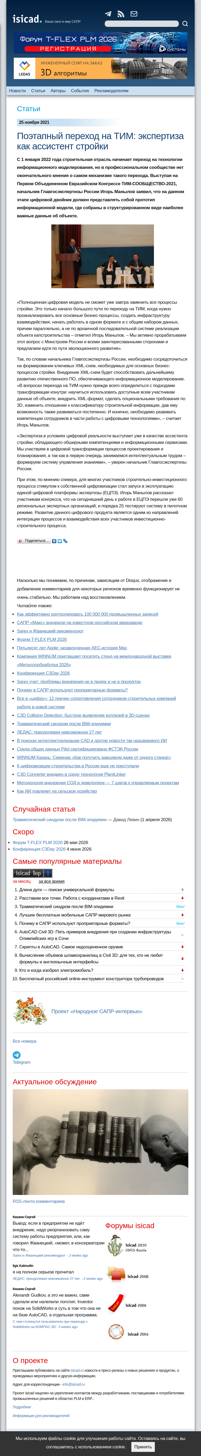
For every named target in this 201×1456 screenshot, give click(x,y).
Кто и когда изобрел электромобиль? (56, 970)
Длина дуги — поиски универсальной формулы (66, 889)
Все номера (24, 1041)
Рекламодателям (111, 90)
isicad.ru (77, 1370)
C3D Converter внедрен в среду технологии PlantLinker (71, 774)
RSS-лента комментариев (39, 1201)
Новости (17, 90)
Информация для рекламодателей (41, 1416)
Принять (143, 1446)
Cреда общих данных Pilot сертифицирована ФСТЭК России (77, 749)
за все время (52, 881)
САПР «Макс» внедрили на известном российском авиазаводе (79, 622)
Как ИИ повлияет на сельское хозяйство (57, 791)
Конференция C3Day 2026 (43, 673)
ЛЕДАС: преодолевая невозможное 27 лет (59, 732)
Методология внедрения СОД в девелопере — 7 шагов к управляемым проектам (98, 782)
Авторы (58, 90)
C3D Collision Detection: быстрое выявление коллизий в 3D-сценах (83, 715)
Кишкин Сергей (24, 1217)
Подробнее (22, 1407)
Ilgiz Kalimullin (23, 1266)
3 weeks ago (67, 1327)
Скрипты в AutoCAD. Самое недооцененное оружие (71, 946)
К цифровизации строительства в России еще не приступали (78, 765)
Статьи (38, 90)
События (80, 90)
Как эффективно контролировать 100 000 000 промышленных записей (87, 614)
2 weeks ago (78, 1255)
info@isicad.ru (74, 1384)
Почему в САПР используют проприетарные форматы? (72, 690)
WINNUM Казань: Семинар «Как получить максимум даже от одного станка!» (94, 757)
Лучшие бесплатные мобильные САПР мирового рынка (75, 915)
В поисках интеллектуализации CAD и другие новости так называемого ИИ (92, 740)
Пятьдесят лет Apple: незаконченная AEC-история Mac (72, 647)
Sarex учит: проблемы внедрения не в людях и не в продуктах (79, 681)
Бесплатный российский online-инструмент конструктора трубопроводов (91, 978)
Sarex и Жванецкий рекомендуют (50, 631)
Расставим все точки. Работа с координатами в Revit (71, 898)
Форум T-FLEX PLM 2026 (42, 639)
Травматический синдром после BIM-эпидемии (64, 723)
